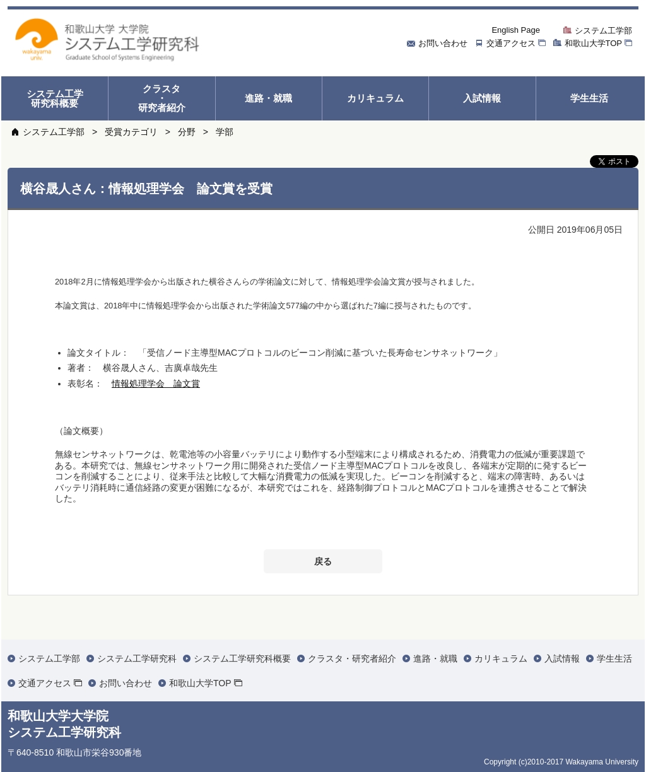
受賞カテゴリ (131, 132)
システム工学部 (54, 132)
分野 (187, 132)
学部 (224, 132)
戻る (323, 561)
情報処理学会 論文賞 (156, 383)
